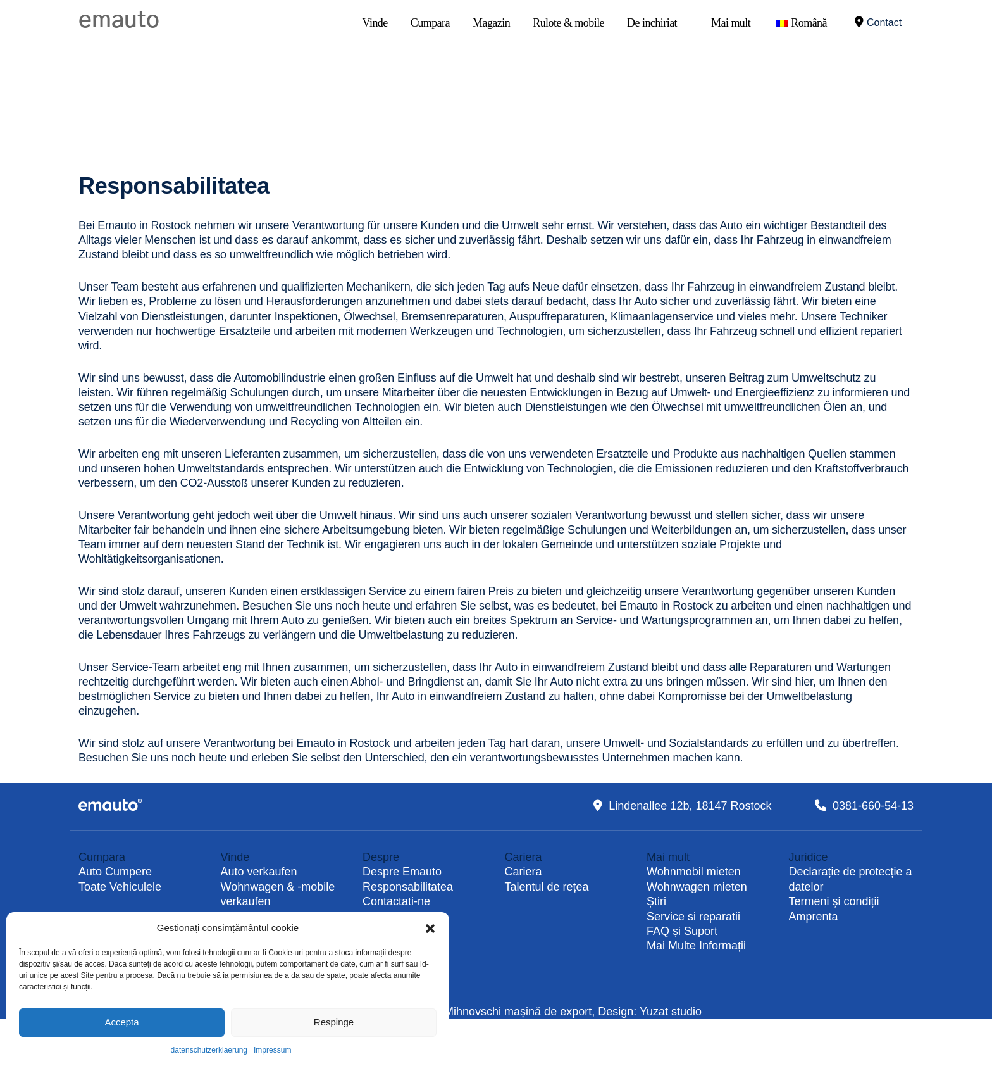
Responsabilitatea (408, 886)
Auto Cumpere (115, 871)
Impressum (272, 1050)
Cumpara (430, 22)
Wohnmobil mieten (694, 871)
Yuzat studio (671, 1011)
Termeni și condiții (834, 901)
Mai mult (730, 22)
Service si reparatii (693, 916)
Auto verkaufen (259, 871)
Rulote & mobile (568, 22)
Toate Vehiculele (119, 886)
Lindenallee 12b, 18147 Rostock (690, 805)
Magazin (491, 22)
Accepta (121, 1022)
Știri (656, 901)
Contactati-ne (396, 901)
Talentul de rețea (547, 886)
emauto (118, 20)
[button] (430, 928)
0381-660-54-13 (873, 805)
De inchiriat (652, 22)
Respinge (334, 1022)
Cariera (523, 871)
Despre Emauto (402, 871)
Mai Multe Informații (696, 945)
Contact (878, 22)
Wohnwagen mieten (697, 886)
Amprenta (813, 916)
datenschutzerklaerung (209, 1050)
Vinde (375, 22)
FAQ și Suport (682, 931)
